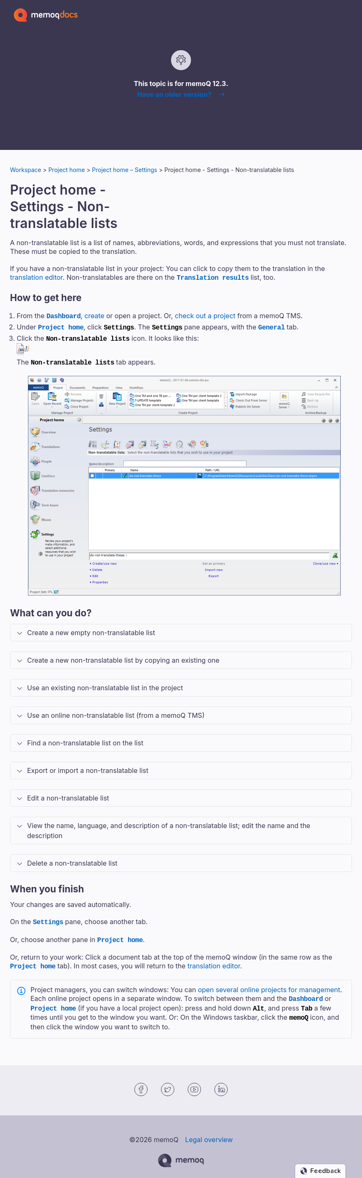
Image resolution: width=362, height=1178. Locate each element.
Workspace (25, 169)
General (271, 325)
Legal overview (209, 1130)
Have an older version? (174, 94)
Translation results (212, 277)
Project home (66, 169)
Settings (48, 917)
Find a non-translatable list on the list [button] (85, 739)
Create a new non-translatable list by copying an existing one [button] (123, 656)
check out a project (205, 315)
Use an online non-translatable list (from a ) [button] (115, 711)
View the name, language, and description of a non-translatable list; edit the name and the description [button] (168, 826)
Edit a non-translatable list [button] (68, 794)
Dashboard (63, 314)
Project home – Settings (124, 169)
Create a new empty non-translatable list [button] (91, 628)
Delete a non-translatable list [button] (72, 859)
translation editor (36, 277)
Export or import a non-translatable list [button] (87, 766)
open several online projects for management (269, 983)
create (94, 315)
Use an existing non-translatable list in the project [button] (105, 683)
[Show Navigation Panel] (347, 15)
